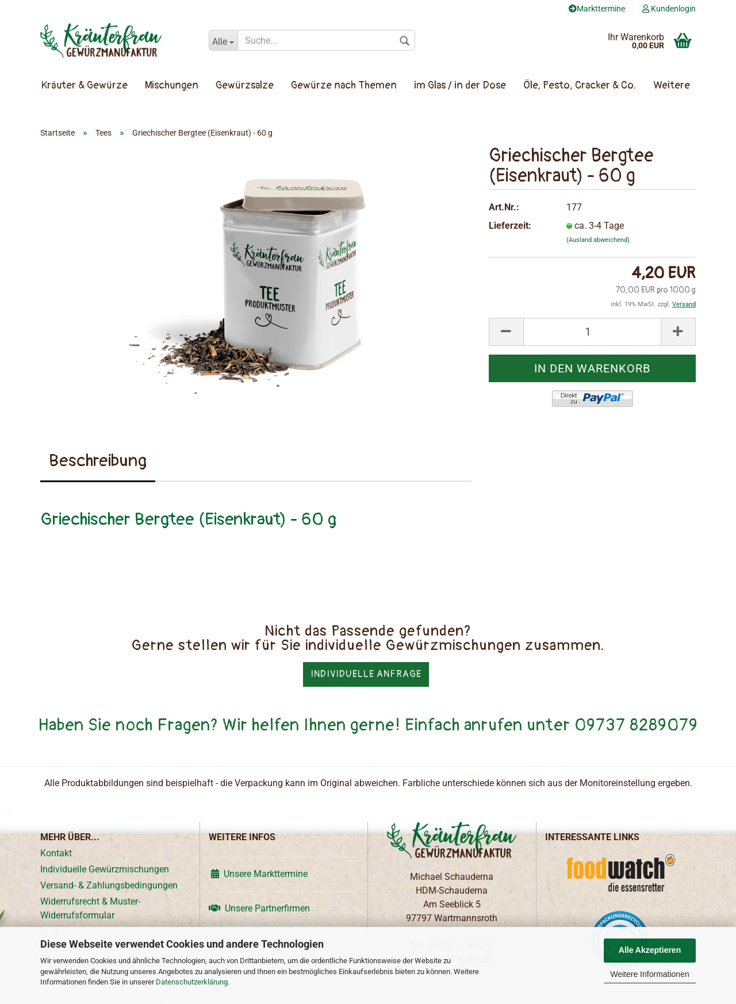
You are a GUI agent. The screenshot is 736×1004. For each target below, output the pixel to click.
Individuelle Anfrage (365, 674)
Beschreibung (98, 460)
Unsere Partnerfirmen (259, 908)
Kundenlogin (669, 8)
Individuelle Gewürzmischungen (104, 869)
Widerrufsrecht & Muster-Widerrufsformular (90, 908)
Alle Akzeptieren (650, 950)
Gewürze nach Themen (344, 85)
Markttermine (597, 8)
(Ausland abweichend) (598, 240)
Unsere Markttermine (258, 873)
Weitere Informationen (649, 974)
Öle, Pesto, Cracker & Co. (579, 85)
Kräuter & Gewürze (84, 85)
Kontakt (56, 853)
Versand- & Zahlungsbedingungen (109, 885)
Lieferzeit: (510, 225)
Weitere (671, 85)
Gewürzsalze (245, 85)
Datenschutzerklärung (192, 982)
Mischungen (171, 85)
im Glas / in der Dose (460, 85)
